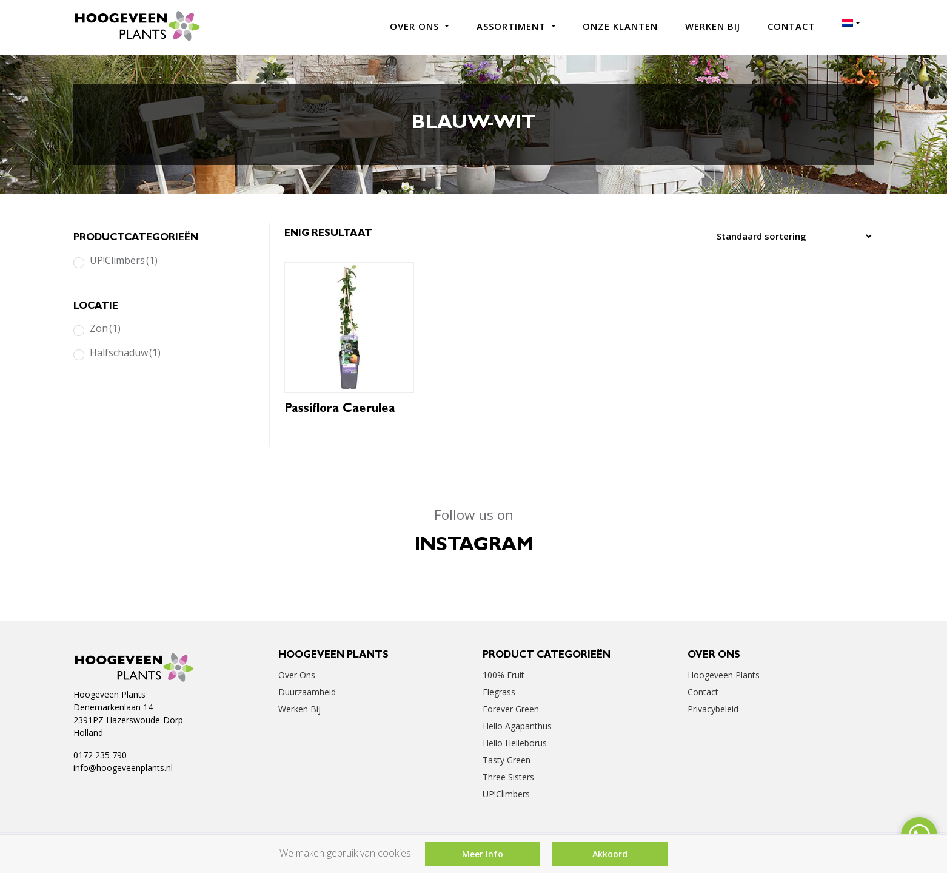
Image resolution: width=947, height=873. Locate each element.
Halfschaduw (125, 352)
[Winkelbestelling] (791, 236)
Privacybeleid (713, 709)
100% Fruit (503, 675)
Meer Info (482, 854)
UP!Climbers (124, 260)
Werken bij (712, 26)
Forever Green (511, 709)
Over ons (416, 26)
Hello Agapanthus (517, 726)
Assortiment (513, 26)
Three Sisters (508, 777)
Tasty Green (506, 760)
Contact (791, 26)
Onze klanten (620, 26)
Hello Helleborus (515, 743)
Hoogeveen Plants (724, 675)
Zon (105, 328)
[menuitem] (851, 23)
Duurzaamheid (307, 692)
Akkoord (609, 854)
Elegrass (499, 692)
